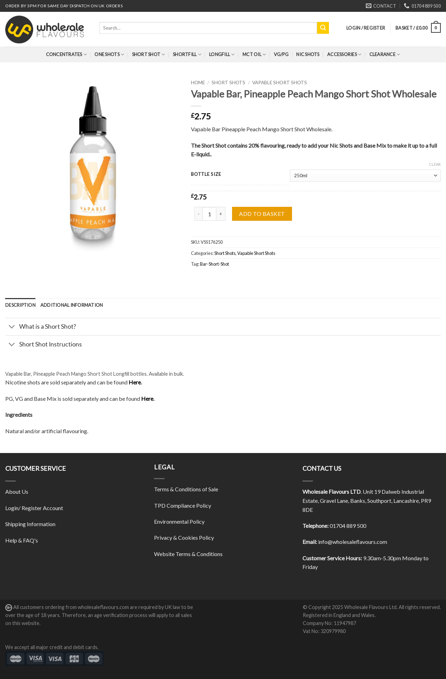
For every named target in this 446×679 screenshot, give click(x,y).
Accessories (344, 54)
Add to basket (262, 213)
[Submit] (323, 28)
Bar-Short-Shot (214, 264)
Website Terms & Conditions (188, 554)
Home (198, 82)
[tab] (20, 305)
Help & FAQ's (21, 540)
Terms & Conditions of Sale (186, 489)
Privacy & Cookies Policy (184, 537)
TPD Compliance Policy (182, 505)
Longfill (222, 54)
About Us (16, 491)
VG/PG (281, 54)
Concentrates (66, 54)
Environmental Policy (179, 521)
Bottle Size (206, 174)
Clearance (384, 54)
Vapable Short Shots (279, 82)
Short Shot (148, 54)
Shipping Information (30, 524)
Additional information (71, 305)
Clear (435, 164)
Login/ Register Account (34, 508)
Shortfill (187, 54)
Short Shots (228, 82)
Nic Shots (307, 54)
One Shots (109, 54)
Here (135, 382)
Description (20, 305)
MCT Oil (254, 54)
